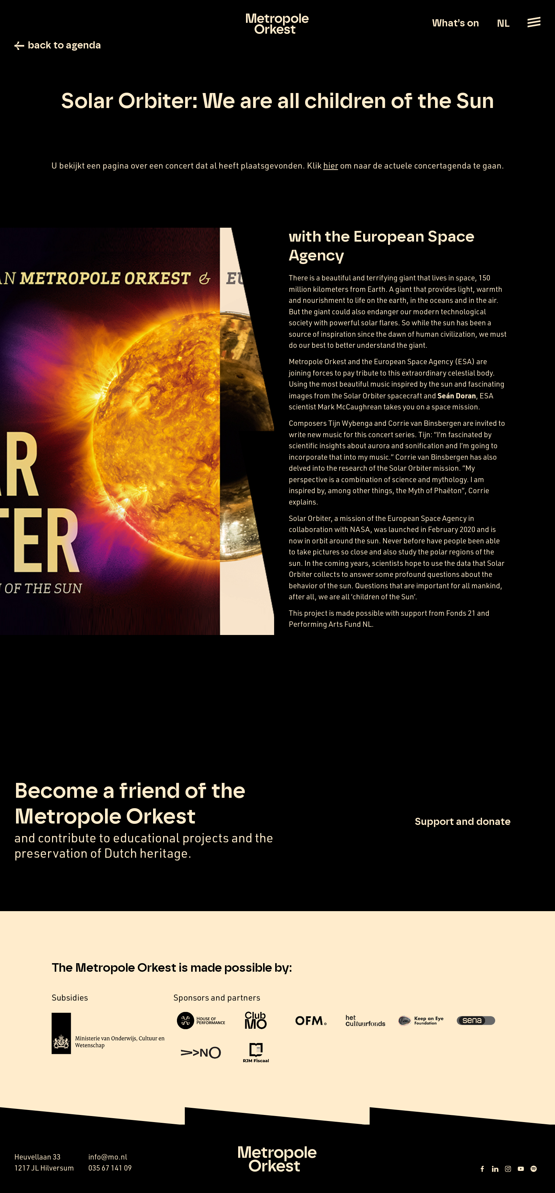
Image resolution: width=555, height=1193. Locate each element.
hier (330, 165)
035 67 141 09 (110, 1167)
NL (503, 24)
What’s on (455, 24)
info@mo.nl (107, 1156)
